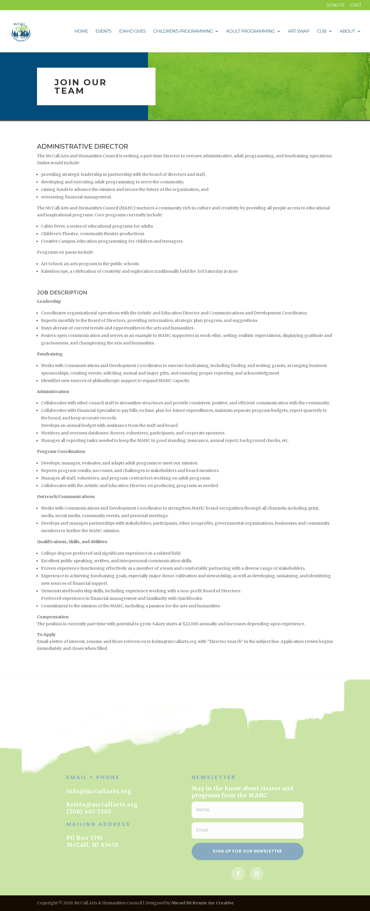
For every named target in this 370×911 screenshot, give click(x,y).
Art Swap (298, 31)
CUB (321, 31)
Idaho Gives (132, 31)
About (347, 31)
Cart (355, 5)
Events (103, 31)
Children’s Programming (183, 31)
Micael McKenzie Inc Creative (202, 903)
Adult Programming (250, 31)
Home (81, 31)
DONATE (335, 5)
